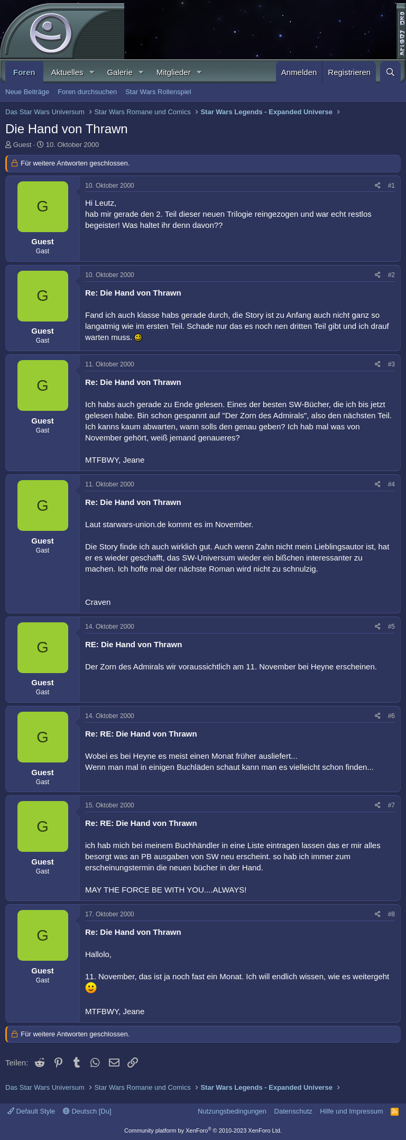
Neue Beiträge (27, 92)
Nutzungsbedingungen (232, 1111)
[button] (91, 72)
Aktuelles (67, 72)
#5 (391, 626)
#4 (391, 484)
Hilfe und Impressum (351, 1111)
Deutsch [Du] (87, 1111)
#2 (391, 275)
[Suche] (390, 72)
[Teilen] (377, 186)
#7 (391, 805)
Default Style (31, 1111)
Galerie (119, 72)
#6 (391, 716)
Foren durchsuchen (87, 92)
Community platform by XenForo (203, 1130)
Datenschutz (293, 1111)
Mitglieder (173, 72)
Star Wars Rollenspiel (158, 92)
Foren (24, 72)
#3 (391, 364)
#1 (391, 185)
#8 (391, 914)
